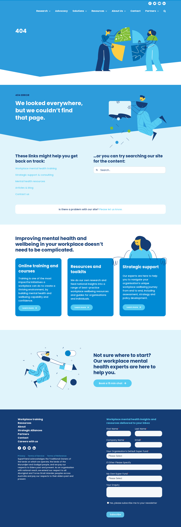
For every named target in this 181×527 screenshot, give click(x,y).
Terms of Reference (55, 455)
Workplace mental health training (36, 167)
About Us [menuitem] (119, 11)
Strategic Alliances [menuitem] (30, 429)
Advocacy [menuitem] (61, 11)
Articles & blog (24, 187)
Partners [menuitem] (152, 11)
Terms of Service (35, 455)
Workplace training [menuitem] (30, 418)
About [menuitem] (22, 426)
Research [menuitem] (43, 11)
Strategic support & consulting (34, 174)
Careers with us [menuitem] (28, 440)
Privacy (21, 455)
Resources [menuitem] (99, 11)
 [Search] (97, 169)
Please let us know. (110, 208)
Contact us (22, 193)
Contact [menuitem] (135, 11)
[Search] (129, 169)
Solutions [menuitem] (80, 11)
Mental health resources (30, 180)
